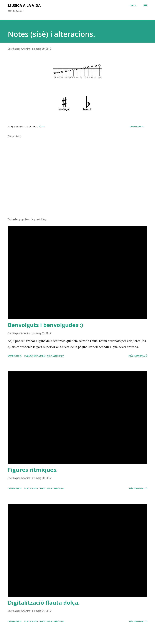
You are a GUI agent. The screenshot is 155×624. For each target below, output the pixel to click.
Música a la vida (24, 5)
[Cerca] (133, 5)
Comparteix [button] (136, 126)
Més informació (138, 355)
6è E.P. (42, 126)
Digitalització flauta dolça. (44, 602)
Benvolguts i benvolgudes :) (45, 325)
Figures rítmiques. (33, 469)
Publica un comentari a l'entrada (44, 355)
